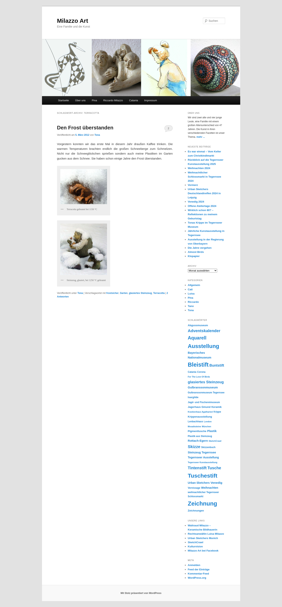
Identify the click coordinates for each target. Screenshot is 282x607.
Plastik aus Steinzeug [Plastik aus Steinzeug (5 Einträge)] (200, 436)
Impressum (150, 100)
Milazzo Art (72, 20)
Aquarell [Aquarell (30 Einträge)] (197, 337)
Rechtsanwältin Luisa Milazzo (206, 533)
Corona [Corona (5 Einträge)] (201, 372)
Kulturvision (195, 546)
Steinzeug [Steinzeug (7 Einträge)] (194, 452)
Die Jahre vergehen (200, 247)
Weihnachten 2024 (199, 168)
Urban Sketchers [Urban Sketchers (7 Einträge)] (199, 482)
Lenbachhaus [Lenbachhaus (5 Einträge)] (195, 421)
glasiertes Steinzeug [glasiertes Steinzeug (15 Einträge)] (206, 382)
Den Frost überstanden (85, 128)
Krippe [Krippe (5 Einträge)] (217, 411)
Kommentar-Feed (198, 573)
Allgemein (194, 285)
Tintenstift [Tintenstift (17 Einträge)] (197, 468)
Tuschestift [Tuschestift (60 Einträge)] (202, 475)
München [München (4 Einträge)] (206, 426)
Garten (124, 293)
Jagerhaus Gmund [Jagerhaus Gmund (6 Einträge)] (199, 406)
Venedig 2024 (196, 201)
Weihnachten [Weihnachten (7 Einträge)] (209, 487)
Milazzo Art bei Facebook (203, 550)
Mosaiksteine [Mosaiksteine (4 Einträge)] (194, 426)
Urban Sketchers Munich (203, 538)
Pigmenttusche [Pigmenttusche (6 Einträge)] (197, 431)
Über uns (80, 100)
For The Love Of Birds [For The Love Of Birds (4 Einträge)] (199, 377)
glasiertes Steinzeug (140, 293)
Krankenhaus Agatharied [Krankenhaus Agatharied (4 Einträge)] (200, 412)
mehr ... (201, 137)
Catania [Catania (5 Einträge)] (192, 372)
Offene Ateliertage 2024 (202, 206)
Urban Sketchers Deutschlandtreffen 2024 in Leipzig (204, 193)
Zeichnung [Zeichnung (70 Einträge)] (202, 503)
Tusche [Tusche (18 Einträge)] (214, 468)
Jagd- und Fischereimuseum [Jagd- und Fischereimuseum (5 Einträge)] (204, 402)
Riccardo (193, 301)
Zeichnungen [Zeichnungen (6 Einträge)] (196, 510)
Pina (94, 100)
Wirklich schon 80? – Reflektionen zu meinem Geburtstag (202, 214)
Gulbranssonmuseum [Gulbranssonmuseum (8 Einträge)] (203, 387)
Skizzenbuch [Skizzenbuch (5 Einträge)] (208, 447)
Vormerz (193, 185)
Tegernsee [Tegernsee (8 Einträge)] (209, 452)
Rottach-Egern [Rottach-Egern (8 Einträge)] (198, 440)
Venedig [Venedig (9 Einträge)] (216, 482)
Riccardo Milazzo (113, 100)
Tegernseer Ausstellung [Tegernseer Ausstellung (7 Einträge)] (203, 457)
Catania (133, 100)
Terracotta (159, 293)
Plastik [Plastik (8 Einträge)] (212, 431)
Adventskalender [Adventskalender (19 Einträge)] (204, 331)
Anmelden (194, 565)
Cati (190, 289)
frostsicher (112, 293)
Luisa (191, 293)
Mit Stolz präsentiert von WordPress (141, 593)
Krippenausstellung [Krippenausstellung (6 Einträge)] (200, 416)
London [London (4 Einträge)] (208, 421)
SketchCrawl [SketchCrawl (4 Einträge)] (215, 441)
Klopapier (194, 256)
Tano (191, 306)
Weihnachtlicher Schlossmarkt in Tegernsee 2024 (204, 176)
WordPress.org (197, 577)
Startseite (63, 100)
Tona (97, 135)
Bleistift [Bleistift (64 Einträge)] (198, 364)
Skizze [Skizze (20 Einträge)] (194, 446)
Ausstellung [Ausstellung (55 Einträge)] (203, 346)
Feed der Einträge (199, 569)
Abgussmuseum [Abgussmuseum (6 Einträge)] (198, 325)
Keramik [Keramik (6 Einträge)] (216, 406)
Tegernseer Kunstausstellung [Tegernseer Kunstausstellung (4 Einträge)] (202, 462)
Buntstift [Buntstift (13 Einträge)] (216, 365)
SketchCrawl (195, 542)
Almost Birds (196, 251)
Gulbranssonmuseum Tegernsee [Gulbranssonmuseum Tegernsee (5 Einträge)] (206, 392)
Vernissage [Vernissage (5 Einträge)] (194, 488)
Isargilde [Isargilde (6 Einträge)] (193, 397)
